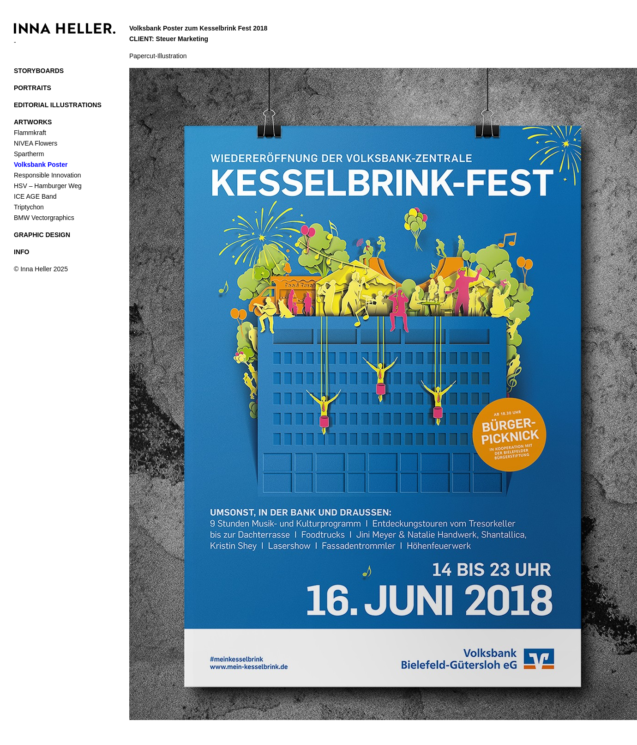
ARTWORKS (33, 122)
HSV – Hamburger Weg (48, 185)
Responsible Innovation (47, 175)
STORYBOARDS (39, 70)
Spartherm (29, 154)
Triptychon (29, 207)
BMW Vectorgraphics (44, 217)
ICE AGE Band (35, 196)
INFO (21, 252)
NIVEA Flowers (35, 143)
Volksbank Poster (40, 164)
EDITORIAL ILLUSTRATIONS (58, 105)
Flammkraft (30, 132)
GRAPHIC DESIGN (42, 234)
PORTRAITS (32, 88)
